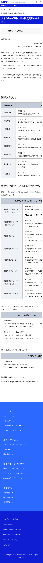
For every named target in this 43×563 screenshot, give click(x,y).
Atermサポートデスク (11, 478)
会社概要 (6, 493)
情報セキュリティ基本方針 (11, 535)
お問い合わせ (7, 545)
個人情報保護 (7, 524)
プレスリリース (9, 416)
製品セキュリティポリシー (11, 540)
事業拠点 (6, 497)
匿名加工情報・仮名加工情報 (12, 529)
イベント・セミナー (10, 430)
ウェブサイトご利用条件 (11, 519)
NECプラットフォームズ (9, 6)
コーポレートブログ (10, 425)
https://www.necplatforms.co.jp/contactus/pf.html (18, 382)
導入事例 (6, 454)
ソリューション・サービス (13, 445)
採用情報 (6, 502)
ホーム (3, 10)
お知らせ (12, 10)
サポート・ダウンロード (12, 469)
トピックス (7, 421)
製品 (5, 449)
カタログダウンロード (11, 473)
